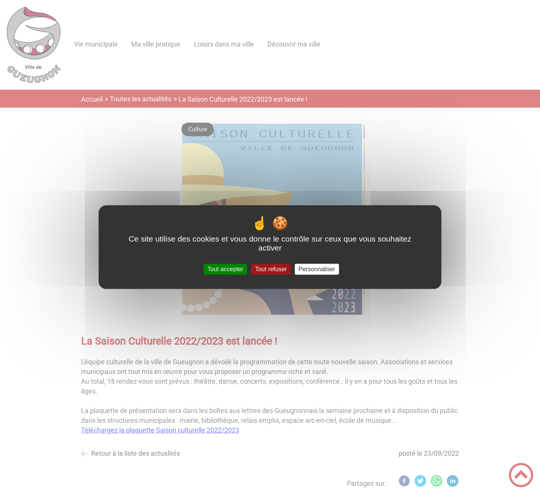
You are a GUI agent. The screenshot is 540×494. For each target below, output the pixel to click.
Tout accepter (225, 269)
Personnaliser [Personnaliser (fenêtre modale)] (316, 269)
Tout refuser (270, 269)
